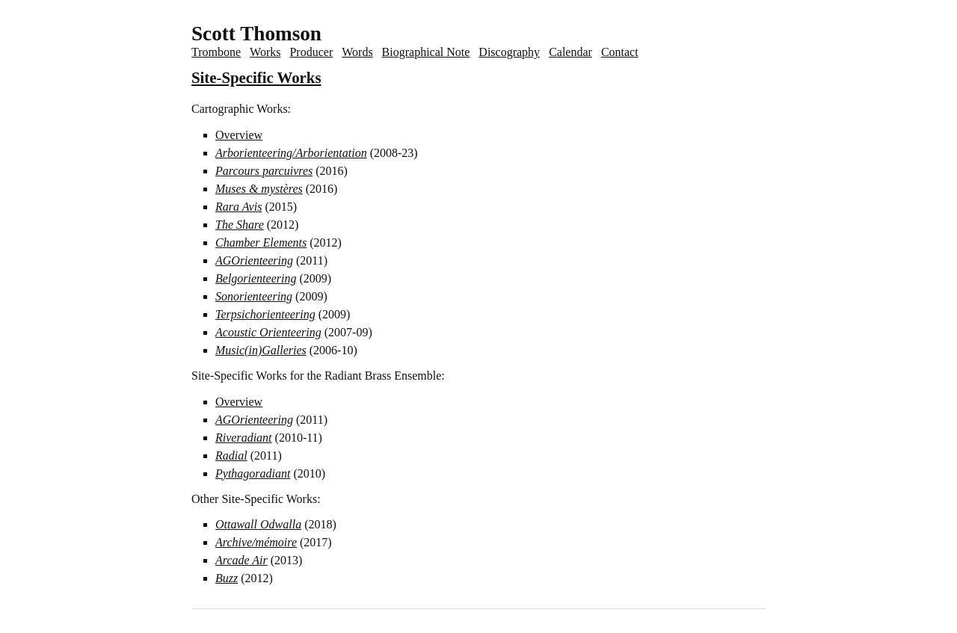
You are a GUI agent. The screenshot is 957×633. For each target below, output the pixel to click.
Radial (231, 455)
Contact (619, 52)
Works (265, 52)
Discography (509, 52)
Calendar (570, 52)
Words (357, 52)
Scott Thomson (256, 33)
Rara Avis (238, 206)
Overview (238, 135)
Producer (311, 52)
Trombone (216, 52)
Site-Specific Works (256, 77)
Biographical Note (426, 52)
